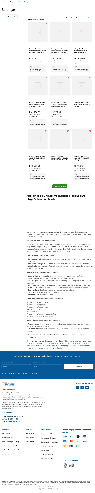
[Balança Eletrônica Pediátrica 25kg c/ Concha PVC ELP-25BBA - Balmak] (60, 146)
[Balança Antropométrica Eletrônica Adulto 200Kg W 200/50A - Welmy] (38, 101)
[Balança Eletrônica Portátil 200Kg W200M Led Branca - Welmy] (82, 93)
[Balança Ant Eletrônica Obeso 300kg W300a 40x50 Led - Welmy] (82, 47)
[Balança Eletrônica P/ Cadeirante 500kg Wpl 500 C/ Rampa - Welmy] (82, 155)
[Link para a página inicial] (5, 2)
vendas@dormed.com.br (14, 421)
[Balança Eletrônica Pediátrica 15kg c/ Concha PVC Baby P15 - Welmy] (60, 47)
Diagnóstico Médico (15, 2)
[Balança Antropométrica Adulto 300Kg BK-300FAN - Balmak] (38, 155)
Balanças (26, 2)
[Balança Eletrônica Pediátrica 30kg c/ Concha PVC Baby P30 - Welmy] (38, 47)
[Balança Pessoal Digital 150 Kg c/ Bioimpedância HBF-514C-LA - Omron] (60, 101)
